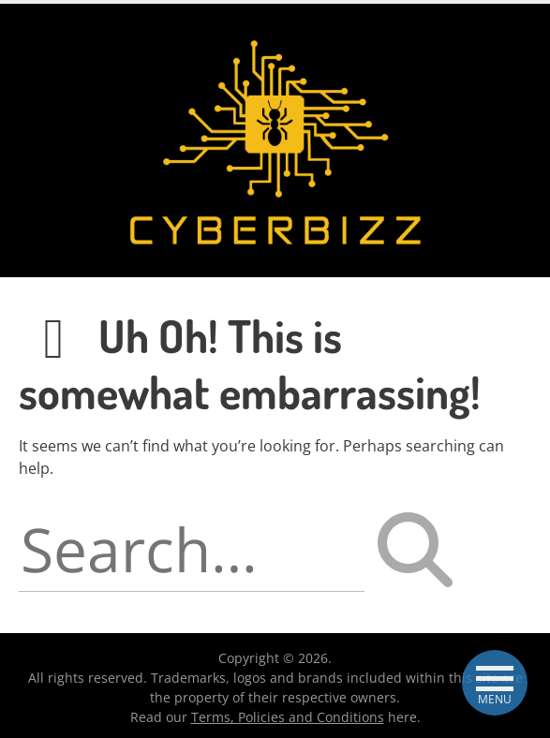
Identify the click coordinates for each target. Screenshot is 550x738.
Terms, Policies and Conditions (287, 717)
